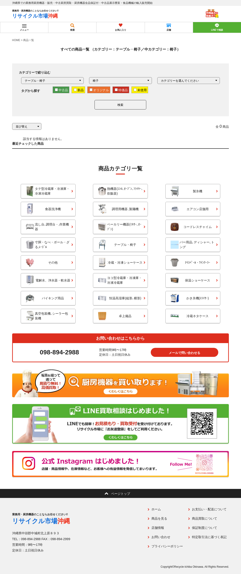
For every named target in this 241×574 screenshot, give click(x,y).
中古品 (61, 90)
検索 (120, 105)
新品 (79, 90)
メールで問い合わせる (184, 353)
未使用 (140, 90)
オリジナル (99, 90)
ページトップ (120, 493)
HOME (16, 40)
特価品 (121, 90)
